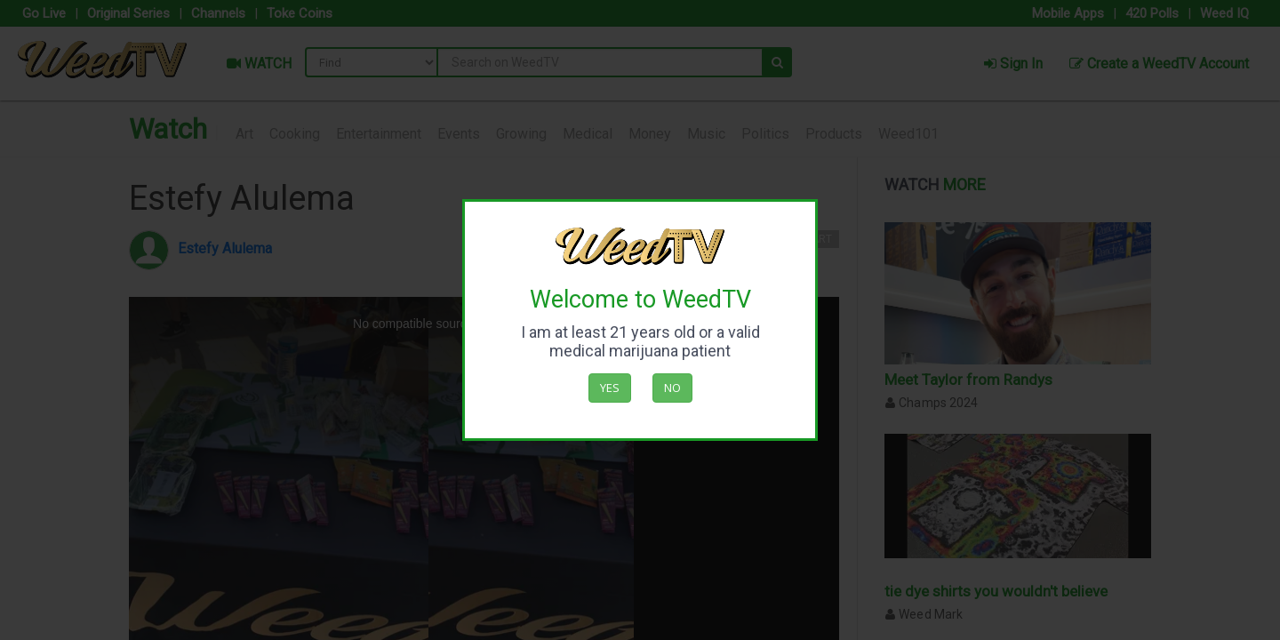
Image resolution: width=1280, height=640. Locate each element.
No (672, 388)
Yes (610, 388)
